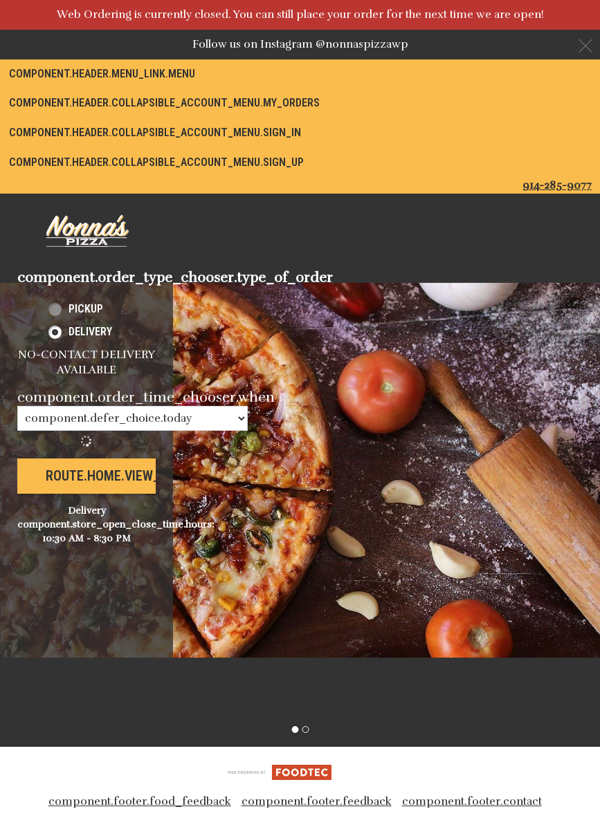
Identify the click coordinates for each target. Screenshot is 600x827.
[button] (86, 231)
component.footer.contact (472, 801)
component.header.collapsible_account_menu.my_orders (164, 102)
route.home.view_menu (119, 475)
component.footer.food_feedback (139, 801)
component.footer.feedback (317, 801)
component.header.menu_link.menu (102, 73)
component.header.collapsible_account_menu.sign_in (155, 132)
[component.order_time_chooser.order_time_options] (132, 418)
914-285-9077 (557, 185)
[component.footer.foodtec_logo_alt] (279, 772)
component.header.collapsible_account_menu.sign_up (156, 162)
